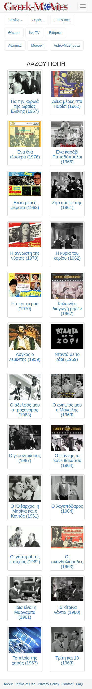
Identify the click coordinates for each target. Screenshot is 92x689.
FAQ (79, 684)
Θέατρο (14, 33)
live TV (34, 33)
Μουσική (37, 45)
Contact (67, 684)
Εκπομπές (62, 20)
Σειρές (38, 20)
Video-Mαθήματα (67, 45)
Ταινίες (15, 20)
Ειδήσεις (55, 33)
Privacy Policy (48, 684)
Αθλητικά (15, 45)
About (8, 684)
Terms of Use (25, 684)
